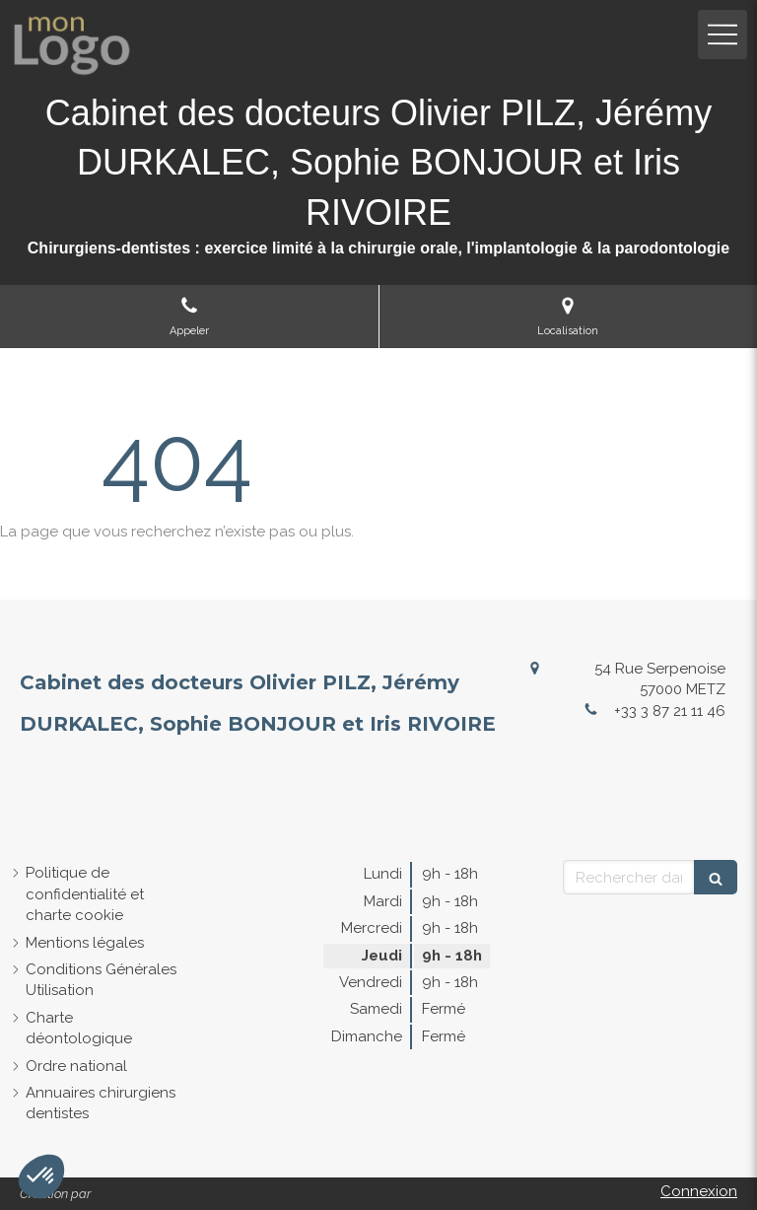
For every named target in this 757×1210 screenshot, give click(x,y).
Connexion (698, 1191)
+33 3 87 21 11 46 (669, 711)
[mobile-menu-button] (722, 34)
